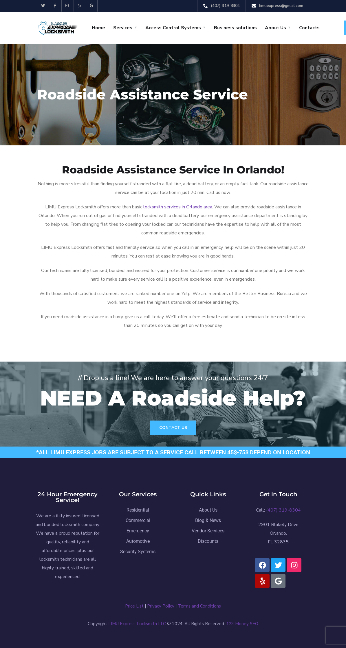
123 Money (237, 624)
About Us (275, 28)
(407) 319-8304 (225, 5)
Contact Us (173, 427)
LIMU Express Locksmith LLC (137, 624)
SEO (254, 624)
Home (98, 28)
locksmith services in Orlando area (177, 207)
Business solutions (235, 28)
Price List (134, 606)
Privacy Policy (160, 606)
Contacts (309, 28)
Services (122, 28)
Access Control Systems (173, 28)
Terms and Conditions (199, 606)
